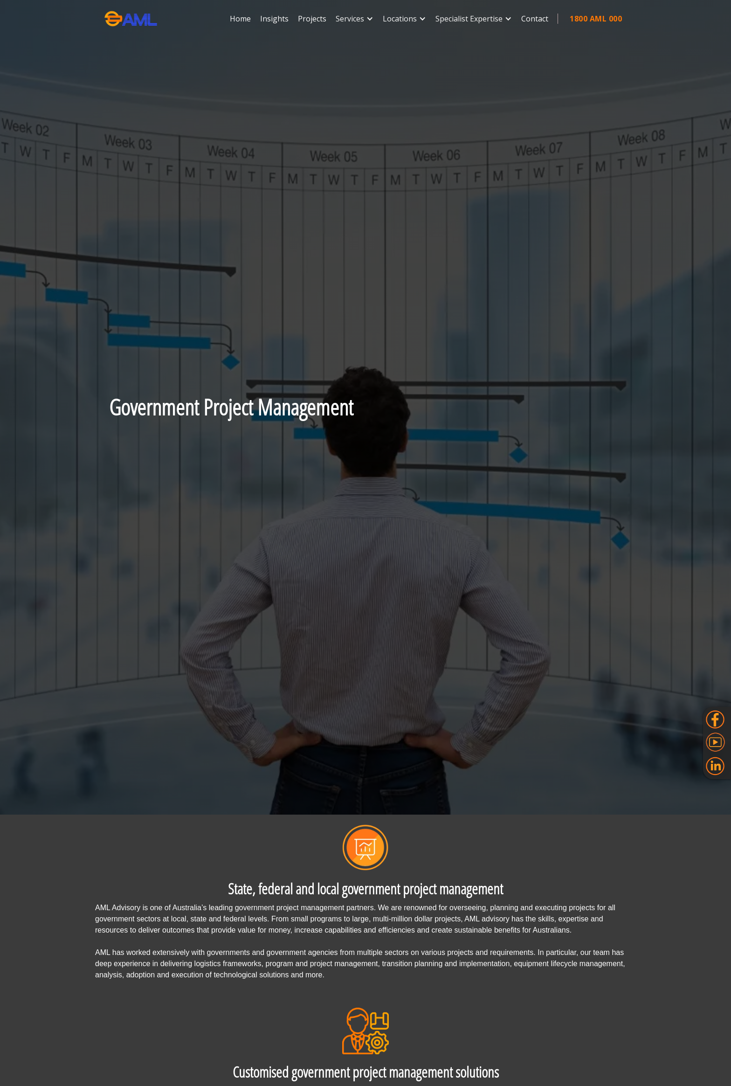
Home (240, 19)
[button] (354, 19)
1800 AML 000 (596, 19)
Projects (312, 19)
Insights (274, 19)
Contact (534, 19)
